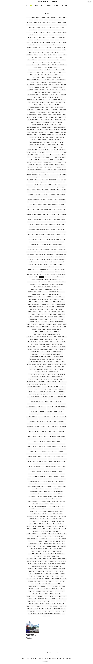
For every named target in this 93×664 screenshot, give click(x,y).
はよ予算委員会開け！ (49, 227)
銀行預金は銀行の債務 (45, 521)
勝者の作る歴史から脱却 (52, 112)
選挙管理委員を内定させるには (55, 294)
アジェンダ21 (39, 541)
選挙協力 (58, 189)
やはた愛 (59, 114)
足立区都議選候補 (47, 414)
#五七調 (48, 601)
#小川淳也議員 (48, 608)
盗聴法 (60, 182)
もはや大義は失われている (51, 381)
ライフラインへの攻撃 (51, 391)
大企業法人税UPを (32, 496)
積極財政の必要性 (36, 531)
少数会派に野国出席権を (51, 169)
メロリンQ (57, 94)
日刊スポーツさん (60, 217)
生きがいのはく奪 (32, 394)
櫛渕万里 (38, 27)
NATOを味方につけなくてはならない (36, 69)
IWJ (31, 344)
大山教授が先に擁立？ (41, 271)
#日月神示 (57, 581)
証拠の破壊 (39, 394)
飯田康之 (54, 54)
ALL (27, 17)
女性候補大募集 (31, 164)
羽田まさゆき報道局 (48, 219)
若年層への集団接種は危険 (58, 356)
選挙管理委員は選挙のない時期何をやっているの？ (37, 291)
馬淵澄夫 (49, 57)
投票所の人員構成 (32, 306)
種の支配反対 (51, 321)
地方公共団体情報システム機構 (50, 184)
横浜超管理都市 (61, 264)
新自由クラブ (61, 262)
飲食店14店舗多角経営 (47, 479)
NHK (52, 149)
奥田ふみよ (40, 117)
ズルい (63, 506)
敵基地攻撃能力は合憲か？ (46, 64)
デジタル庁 (30, 40)
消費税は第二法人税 (62, 486)
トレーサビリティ (47, 444)
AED (62, 179)
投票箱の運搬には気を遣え (34, 242)
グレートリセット (31, 541)
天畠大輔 (49, 114)
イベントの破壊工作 (60, 391)
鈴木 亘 (37, 182)
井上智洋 (59, 54)
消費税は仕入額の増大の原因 (54, 84)
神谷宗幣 (31, 35)
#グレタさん (38, 611)
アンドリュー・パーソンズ (52, 384)
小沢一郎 (55, 262)
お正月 (63, 613)
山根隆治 (62, 361)
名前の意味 (62, 573)
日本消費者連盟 (63, 449)
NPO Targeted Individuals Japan (37, 401)
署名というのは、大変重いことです (35, 379)
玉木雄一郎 (29, 25)
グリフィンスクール (31, 259)
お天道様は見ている (39, 109)
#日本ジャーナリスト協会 (47, 606)
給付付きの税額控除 (42, 511)
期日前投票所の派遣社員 (57, 244)
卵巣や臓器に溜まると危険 (57, 344)
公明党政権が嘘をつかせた (36, 513)
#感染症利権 (57, 611)
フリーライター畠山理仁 (59, 369)
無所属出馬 (29, 214)
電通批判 (54, 324)
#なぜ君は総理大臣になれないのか (59, 608)
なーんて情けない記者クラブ (56, 351)
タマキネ (49, 536)
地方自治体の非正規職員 (49, 306)
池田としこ (59, 439)
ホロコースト (61, 571)
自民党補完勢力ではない (32, 114)
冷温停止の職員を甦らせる (59, 316)
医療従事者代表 (55, 424)
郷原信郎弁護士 (31, 44)
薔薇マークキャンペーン (60, 102)
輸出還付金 (49, 518)
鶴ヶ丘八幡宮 (53, 62)
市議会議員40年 (62, 259)
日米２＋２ (43, 72)
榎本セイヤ (59, 326)
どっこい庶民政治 (63, 416)
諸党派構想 (48, 212)
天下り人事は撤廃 (30, 254)
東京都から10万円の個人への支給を (45, 404)
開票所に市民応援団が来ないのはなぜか (35, 301)
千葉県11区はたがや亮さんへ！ (59, 479)
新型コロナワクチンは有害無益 (50, 436)
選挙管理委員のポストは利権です (37, 289)
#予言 (46, 581)
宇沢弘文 (28, 324)
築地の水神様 (61, 429)
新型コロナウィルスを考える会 (39, 331)
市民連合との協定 (45, 189)
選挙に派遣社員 (40, 306)
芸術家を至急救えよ (62, 404)
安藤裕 (28, 172)
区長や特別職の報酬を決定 (35, 284)
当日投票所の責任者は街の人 (45, 244)
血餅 (58, 179)
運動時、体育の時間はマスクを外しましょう (41, 464)
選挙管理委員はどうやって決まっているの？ (36, 296)
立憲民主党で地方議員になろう (49, 162)
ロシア (36, 35)
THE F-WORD (31, 429)
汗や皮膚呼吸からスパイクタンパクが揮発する (57, 561)
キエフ (40, 35)
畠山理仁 (48, 25)
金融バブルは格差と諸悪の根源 (39, 212)
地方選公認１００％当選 (31, 162)
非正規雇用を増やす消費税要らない (39, 476)
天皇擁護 (51, 124)
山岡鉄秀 (54, 329)
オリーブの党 (54, 451)
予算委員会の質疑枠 (41, 152)
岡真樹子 (44, 329)
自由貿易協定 (54, 446)
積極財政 (43, 77)
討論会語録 (64, 189)
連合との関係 (52, 189)
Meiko (31, 339)
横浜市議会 (39, 232)
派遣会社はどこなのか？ (60, 296)
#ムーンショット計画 (41, 601)
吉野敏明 (35, 22)
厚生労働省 (61, 451)
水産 (39, 281)
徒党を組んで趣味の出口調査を (60, 127)
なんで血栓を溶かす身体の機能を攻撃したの (56, 563)
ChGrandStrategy (33, 137)
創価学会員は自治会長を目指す (58, 242)
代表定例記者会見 (62, 202)
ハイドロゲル (41, 154)
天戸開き (30, 576)
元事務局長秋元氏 (62, 199)
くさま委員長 (45, 232)
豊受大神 (57, 576)
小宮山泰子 (55, 459)
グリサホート (29, 449)
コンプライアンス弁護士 (44, 274)
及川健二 (48, 44)
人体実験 (55, 571)
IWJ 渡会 (41, 202)
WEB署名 (64, 454)
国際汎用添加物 (42, 446)
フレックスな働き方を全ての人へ (34, 474)
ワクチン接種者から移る (58, 548)
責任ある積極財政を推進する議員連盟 (38, 172)
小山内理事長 (51, 232)
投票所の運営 (29, 134)
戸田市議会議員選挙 (57, 47)
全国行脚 (54, 409)
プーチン (50, 147)
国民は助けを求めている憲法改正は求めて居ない (36, 169)
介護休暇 (60, 471)
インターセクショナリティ (34, 431)
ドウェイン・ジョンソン (31, 459)
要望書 (63, 469)
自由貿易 (57, 237)
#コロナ (44, 616)
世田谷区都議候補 (62, 424)
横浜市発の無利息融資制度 (61, 254)
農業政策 (57, 40)
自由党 (50, 262)
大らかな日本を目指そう (31, 404)
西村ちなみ (54, 22)
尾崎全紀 (63, 341)
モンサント (35, 446)
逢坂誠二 (28, 42)
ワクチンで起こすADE (61, 546)
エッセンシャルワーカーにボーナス (53, 89)
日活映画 (38, 314)
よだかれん (51, 117)
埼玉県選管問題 (48, 366)
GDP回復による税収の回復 (46, 531)
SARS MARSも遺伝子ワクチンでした (35, 543)
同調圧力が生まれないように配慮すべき (34, 454)
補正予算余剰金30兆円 (59, 227)
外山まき (50, 20)
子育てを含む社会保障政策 (33, 207)
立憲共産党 (46, 194)
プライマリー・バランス (61, 172)
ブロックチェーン (42, 62)
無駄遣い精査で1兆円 (48, 491)
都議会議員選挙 (30, 426)
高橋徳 (64, 439)
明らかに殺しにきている (49, 167)
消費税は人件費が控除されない (57, 484)
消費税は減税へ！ (57, 489)
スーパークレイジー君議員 (41, 222)
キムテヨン (34, 117)
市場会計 (36, 276)
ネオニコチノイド (61, 444)
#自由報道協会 (37, 606)
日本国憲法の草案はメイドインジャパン (58, 578)
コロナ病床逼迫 (32, 421)
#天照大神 (52, 591)
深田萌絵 (33, 314)
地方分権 (44, 204)
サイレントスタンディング (44, 174)
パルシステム (37, 451)
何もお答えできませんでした (48, 267)
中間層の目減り (61, 496)
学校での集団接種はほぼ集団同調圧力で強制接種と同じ (40, 356)
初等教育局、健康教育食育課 (50, 466)
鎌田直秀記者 (41, 366)
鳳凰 (60, 124)
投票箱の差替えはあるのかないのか (47, 304)
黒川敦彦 (64, 17)
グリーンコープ (56, 449)
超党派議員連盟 (43, 182)
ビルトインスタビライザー (34, 521)
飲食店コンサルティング (37, 479)
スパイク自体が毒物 (31, 346)
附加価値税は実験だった (34, 518)
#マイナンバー (38, 583)
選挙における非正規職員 (44, 249)
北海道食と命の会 (47, 449)
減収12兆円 (39, 496)
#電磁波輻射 (31, 588)
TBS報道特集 (50, 199)
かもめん (36, 424)
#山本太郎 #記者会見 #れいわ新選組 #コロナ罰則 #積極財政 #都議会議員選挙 (44, 613)
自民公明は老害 (62, 149)
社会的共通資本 (34, 324)
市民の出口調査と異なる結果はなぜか (57, 299)
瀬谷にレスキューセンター (44, 319)
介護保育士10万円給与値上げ (39, 89)
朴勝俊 (45, 54)
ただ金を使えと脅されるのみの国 (33, 64)
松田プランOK (47, 109)
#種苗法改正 (41, 608)
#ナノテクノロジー (62, 598)
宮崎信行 (54, 72)
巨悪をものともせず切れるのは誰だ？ (41, 264)
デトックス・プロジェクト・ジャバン (53, 49)
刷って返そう (48, 528)
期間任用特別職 (62, 247)
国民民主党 (42, 42)
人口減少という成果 (53, 349)
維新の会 (34, 152)
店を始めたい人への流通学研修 (37, 279)
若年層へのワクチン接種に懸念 (55, 454)
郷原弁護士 (61, 309)
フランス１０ (58, 42)
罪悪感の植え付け (61, 389)
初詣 (42, 74)
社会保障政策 (61, 204)
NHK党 (65, 209)
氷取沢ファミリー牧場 (41, 259)
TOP (26, 5)
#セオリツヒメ (45, 591)
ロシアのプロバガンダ (40, 99)
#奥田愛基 (44, 611)
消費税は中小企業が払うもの (38, 489)
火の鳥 (56, 124)
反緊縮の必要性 (43, 533)
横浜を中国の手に (53, 264)
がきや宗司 (46, 117)
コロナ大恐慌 (42, 528)
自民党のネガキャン (38, 194)
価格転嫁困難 (63, 84)
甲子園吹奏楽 (63, 94)
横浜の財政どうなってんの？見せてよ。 (58, 274)
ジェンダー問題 (63, 426)
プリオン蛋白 (61, 177)
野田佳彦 (56, 149)
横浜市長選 (48, 344)
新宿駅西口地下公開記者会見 (60, 157)
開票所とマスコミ (48, 301)
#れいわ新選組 (62, 586)
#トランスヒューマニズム (32, 598)
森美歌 (52, 52)
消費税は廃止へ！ (48, 489)
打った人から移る (49, 571)
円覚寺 (31, 74)
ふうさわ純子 (36, 49)
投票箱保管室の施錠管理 (60, 304)
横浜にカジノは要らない (49, 339)
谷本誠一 (54, 439)
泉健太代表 (46, 164)
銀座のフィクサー (38, 237)
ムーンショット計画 (59, 35)
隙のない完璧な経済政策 (60, 222)
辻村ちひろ (37, 426)
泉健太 (48, 17)
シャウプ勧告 (42, 518)
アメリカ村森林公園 (39, 254)
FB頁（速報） (56, 5)
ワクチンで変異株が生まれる (58, 536)
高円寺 (46, 429)
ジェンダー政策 (53, 187)
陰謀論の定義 (36, 349)
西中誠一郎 (49, 72)
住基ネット (55, 182)
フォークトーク (29, 184)
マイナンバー (39, 187)
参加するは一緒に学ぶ (42, 114)
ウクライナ (45, 35)
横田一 (36, 202)
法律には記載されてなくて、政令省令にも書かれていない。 (41, 508)
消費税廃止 (50, 476)
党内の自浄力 (63, 192)
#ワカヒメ (31, 603)
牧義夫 (32, 57)
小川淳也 (48, 22)
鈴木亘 (65, 533)
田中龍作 (64, 22)
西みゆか (64, 114)
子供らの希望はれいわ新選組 (32, 419)
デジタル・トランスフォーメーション (53, 154)
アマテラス (29, 578)
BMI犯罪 (30, 391)
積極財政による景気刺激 (44, 503)
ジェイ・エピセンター (41, 25)
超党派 (45, 461)
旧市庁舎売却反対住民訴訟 (49, 254)
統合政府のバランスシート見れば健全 (55, 533)
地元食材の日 (61, 319)
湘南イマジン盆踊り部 (42, 97)
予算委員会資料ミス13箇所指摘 (43, 197)
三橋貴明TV (61, 112)
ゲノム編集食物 (40, 461)
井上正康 (59, 329)
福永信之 (57, 361)
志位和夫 (57, 192)
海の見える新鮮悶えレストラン (58, 276)
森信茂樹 (35, 54)
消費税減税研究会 (33, 30)
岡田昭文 (34, 364)
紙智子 (65, 459)
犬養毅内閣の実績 (47, 74)
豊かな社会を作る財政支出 (58, 523)
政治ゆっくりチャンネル (38, 219)
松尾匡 (57, 27)
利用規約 (28, 658)
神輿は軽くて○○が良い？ (37, 267)
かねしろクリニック (47, 439)
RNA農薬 (54, 444)
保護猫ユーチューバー (33, 217)
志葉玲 (29, 102)
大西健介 (40, 57)
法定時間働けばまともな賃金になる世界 (49, 471)
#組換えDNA (47, 598)
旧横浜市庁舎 (34, 174)
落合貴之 (63, 154)
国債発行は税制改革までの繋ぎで (36, 491)
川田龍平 (42, 52)
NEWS (36, 5)
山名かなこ (43, 49)
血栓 (65, 179)
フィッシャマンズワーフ (32, 281)
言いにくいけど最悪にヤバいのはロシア (51, 67)
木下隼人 (29, 157)
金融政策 (40, 104)
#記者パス (37, 603)
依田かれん (43, 426)
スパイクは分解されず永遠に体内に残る (45, 30)
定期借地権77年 (52, 224)
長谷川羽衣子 (48, 77)
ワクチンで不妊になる (59, 30)
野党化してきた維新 (36, 92)
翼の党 (49, 451)
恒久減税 (50, 496)
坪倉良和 (37, 44)
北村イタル (44, 27)
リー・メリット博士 (41, 546)
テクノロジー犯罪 (60, 399)
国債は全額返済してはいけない (51, 526)
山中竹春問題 (29, 274)
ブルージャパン (37, 40)
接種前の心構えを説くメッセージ (37, 351)
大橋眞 (59, 336)
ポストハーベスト (62, 446)
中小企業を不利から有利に (46, 501)
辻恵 (56, 117)
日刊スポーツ (37, 371)
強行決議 (62, 69)
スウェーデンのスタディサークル (44, 416)
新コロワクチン (56, 573)
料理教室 (46, 279)
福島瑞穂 (29, 461)
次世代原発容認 (54, 109)
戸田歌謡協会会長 (46, 142)
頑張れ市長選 (45, 137)
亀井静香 (64, 324)
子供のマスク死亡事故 (55, 464)
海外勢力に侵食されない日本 (37, 124)
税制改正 (49, 207)
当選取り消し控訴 (31, 222)
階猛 (36, 57)
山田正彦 (47, 52)
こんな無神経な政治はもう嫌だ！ (35, 481)
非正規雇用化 (58, 498)
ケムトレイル (30, 389)
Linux (64, 182)
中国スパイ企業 (54, 309)
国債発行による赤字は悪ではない (45, 523)
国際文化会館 (42, 344)
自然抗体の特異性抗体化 (51, 546)
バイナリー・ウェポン (31, 546)
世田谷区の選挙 (33, 309)
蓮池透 (54, 114)
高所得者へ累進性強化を (57, 493)
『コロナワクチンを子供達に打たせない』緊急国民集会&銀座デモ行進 (46, 334)
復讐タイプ (57, 271)
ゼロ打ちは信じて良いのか (43, 299)
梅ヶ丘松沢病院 (30, 424)
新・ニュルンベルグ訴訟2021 (34, 177)
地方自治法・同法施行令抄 (38, 286)
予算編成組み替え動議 (56, 92)
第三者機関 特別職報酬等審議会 (56, 284)
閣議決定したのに (33, 511)
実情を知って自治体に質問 (54, 129)
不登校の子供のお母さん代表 (44, 424)
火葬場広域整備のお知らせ (60, 167)
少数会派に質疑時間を (62, 169)
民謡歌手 (55, 411)
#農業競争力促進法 (62, 606)
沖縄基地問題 (49, 411)
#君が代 (52, 601)
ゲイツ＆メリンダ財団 (47, 541)
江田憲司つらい (58, 267)
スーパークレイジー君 (62, 25)
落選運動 (28, 232)
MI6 (54, 541)
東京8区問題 (30, 194)
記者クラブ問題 (32, 369)
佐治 (28, 202)
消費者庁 (32, 451)
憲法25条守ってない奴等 (32, 149)
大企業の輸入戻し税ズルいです (50, 486)
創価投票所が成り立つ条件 (46, 242)
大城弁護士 (39, 364)
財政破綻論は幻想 (56, 528)
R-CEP (62, 237)
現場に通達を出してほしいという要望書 (37, 359)
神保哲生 (63, 311)
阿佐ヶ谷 (41, 429)
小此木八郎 (43, 44)
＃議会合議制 (35, 593)
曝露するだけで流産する (31, 561)
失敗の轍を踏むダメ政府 (46, 513)
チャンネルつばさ (62, 349)
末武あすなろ (29, 49)
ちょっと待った (52, 194)
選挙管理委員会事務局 (60, 306)
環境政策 (52, 40)
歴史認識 (46, 124)
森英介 (62, 144)
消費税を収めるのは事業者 (42, 84)
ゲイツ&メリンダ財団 (38, 556)
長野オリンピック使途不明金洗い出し (43, 326)
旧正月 (59, 62)
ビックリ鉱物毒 (30, 179)
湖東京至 (40, 54)
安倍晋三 (53, 172)
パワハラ (62, 271)
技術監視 (45, 399)
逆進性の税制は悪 (62, 516)
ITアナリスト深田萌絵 (32, 239)
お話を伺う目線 (61, 421)
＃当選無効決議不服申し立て (33, 586)
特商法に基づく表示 (52, 658)
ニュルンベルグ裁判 (47, 573)
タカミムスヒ (63, 59)
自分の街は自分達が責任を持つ (46, 127)
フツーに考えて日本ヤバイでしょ (47, 119)
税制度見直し (62, 212)
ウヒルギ (47, 576)
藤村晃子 (35, 20)
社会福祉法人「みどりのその (52, 259)
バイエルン (29, 446)
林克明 (34, 25)
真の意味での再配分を (36, 498)
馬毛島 (38, 72)
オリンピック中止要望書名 (47, 386)
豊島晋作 (55, 147)
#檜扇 (64, 601)
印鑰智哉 (63, 461)
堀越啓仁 (49, 459)
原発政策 (38, 189)
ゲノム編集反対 (44, 321)
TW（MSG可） (65, 5)
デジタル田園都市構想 (60, 37)
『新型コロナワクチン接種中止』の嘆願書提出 (42, 441)
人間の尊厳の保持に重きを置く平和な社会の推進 (36, 381)
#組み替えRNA (54, 598)
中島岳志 (49, 54)
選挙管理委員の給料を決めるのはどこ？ (39, 294)
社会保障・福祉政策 (61, 187)
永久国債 (50, 104)
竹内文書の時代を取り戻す (41, 112)
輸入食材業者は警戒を (31, 84)
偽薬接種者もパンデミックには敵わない (36, 571)
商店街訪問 (42, 87)
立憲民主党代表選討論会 (57, 209)
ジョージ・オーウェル (62, 184)
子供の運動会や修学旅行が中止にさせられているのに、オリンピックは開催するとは (46, 376)
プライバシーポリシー (34, 658)
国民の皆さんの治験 (44, 349)
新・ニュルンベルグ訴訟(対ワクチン (35, 573)
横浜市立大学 (58, 232)
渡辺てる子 (57, 52)
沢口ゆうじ (34, 329)
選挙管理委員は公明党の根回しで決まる (52, 286)
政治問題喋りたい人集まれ (60, 119)
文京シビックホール (62, 99)
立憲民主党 (43, 17)
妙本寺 (64, 72)
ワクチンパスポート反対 (37, 214)
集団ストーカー (32, 27)
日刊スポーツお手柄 (60, 137)
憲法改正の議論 (40, 209)
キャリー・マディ (42, 37)
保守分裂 (40, 311)
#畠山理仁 (54, 603)
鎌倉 (35, 74)
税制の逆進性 (35, 503)
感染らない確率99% (61, 436)
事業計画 (31, 276)
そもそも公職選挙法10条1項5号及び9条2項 (37, 361)
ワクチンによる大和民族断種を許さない (36, 107)
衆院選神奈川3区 (52, 217)
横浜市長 (33, 232)
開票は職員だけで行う (53, 247)
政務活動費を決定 (45, 284)
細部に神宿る (47, 351)
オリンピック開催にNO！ (31, 406)
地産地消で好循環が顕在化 (61, 79)
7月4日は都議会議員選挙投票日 (60, 406)
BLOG (31, 5)
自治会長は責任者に (35, 244)
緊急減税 (45, 496)
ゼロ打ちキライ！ (41, 239)
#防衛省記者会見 (60, 603)
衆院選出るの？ (57, 219)
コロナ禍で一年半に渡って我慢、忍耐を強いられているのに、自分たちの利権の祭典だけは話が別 (46, 374)
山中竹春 (40, 20)
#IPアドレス (62, 581)
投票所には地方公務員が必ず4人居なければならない (38, 247)
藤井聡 (29, 234)
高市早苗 (48, 172)
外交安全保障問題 (42, 207)
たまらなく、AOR (59, 339)
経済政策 (54, 207)
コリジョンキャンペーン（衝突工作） (57, 394)
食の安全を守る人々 (56, 441)
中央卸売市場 (44, 281)
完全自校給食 (50, 316)
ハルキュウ (48, 99)
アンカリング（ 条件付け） (48, 396)
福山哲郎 (32, 202)
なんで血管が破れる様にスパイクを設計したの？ (37, 563)
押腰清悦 (46, 401)
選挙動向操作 (30, 154)
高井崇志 (28, 117)
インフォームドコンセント (34, 52)
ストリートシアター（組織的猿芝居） (34, 396)
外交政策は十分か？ (31, 72)
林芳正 (58, 144)
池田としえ (64, 336)
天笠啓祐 (64, 49)
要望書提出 (44, 451)
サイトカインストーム (53, 538)
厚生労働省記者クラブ (50, 359)
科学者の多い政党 (62, 109)
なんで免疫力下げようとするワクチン (35, 568)
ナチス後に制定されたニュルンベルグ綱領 (52, 434)
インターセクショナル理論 (46, 431)
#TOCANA (37, 588)
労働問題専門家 (56, 476)
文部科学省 (33, 471)
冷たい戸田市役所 (54, 142)
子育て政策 (62, 40)
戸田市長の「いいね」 (48, 369)
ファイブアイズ (56, 152)
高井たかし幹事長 (37, 159)
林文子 (45, 311)
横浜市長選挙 (53, 17)
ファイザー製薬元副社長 (59, 553)
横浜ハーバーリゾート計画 (47, 314)
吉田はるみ (40, 162)
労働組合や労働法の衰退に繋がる (48, 498)
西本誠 (39, 139)
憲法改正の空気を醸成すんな (44, 149)
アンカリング (48, 152)
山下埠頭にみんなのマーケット (55, 279)
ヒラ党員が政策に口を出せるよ (33, 119)
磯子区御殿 (31, 264)
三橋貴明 (59, 22)
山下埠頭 (36, 339)
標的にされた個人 (52, 399)
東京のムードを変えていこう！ (56, 401)
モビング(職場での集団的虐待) (60, 396)
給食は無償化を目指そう (49, 79)
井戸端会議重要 (55, 416)
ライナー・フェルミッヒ (37, 434)
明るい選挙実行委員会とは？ (32, 132)
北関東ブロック (55, 212)
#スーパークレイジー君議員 (52, 586)
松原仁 (45, 57)
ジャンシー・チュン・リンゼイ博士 (54, 551)
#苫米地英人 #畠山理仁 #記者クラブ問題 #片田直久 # (55, 596)
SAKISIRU (53, 229)
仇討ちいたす (56, 104)
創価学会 (61, 142)
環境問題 (40, 204)
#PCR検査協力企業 (31, 611)
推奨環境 (23, 658)
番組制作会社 (43, 199)
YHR (49, 311)
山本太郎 (38, 17)
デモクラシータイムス (33, 366)
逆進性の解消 (62, 501)
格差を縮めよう (50, 406)
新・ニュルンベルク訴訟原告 (48, 553)
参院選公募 (51, 164)
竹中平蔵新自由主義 (46, 474)
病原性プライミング (43, 538)
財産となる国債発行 (33, 523)
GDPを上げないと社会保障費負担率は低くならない (37, 506)
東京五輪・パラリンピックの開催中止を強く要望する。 (54, 379)
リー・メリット (32, 536)
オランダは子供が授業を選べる (58, 414)
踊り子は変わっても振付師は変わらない (35, 167)
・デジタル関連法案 (57, 583)
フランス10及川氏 (51, 222)
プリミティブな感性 (33, 409)
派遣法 (30, 476)
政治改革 (35, 204)
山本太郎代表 (50, 159)
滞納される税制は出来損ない (52, 516)
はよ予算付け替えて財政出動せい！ (36, 227)
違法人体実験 (45, 394)
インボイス (31, 87)
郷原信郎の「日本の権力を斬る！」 (43, 229)
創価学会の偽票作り (33, 299)
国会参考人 (62, 474)
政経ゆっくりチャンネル (32, 47)
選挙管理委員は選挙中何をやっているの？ (57, 291)
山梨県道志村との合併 (51, 252)
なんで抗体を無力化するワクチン (55, 566)
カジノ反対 (37, 321)
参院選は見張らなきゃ (31, 129)
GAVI (45, 556)
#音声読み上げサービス (38, 581)
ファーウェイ (46, 309)
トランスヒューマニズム (32, 37)
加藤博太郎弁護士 (61, 44)
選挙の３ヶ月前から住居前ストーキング (36, 144)
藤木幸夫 (64, 42)
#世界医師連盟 (41, 598)
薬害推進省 (30, 349)
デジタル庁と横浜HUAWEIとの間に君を (57, 269)
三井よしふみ (51, 35)
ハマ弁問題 (41, 339)
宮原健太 (59, 72)
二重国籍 (63, 234)
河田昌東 (35, 456)
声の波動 (49, 409)
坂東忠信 (49, 329)
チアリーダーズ (34, 97)
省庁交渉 (49, 182)
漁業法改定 (55, 606)
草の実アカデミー (35, 102)
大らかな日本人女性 (42, 409)
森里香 (39, 329)
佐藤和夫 (64, 326)
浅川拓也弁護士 (48, 47)
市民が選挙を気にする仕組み (42, 129)
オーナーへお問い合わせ (67, 658)
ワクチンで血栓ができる (32, 59)
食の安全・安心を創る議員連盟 (54, 461)
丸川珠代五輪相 (43, 384)
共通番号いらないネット (38, 184)
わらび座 (60, 411)
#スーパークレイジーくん (45, 588)
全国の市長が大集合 (57, 77)
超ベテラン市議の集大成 (31, 252)
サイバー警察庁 (63, 152)
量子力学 (54, 122)
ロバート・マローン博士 (41, 346)
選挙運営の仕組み (62, 249)
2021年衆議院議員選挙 (37, 157)
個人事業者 (36, 87)
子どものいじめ (62, 386)
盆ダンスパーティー (58, 97)
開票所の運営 (63, 132)
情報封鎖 (49, 389)
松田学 (39, 22)
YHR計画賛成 (31, 321)
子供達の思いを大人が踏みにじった (55, 139)
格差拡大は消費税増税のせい (33, 501)
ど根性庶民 (39, 471)
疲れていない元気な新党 (59, 107)
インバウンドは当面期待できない (33, 533)
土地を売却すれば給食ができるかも (41, 224)
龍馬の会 (39, 137)
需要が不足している (56, 531)
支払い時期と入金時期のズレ (56, 197)
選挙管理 (35, 134)
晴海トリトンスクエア (62, 381)
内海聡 (55, 336)
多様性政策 (46, 187)
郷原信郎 (53, 42)
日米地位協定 (55, 202)
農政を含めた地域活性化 (52, 204)
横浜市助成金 (40, 309)
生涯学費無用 (30, 89)
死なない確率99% (30, 439)
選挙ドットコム (63, 364)
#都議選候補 (43, 586)
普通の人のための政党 (47, 122)
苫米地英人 (64, 174)
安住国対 (63, 89)
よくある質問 (59, 658)
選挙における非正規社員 (54, 132)
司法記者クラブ (41, 47)
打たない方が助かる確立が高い (53, 556)
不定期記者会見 (32, 229)
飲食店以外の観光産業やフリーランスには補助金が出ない (53, 481)
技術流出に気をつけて (51, 234)
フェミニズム (54, 431)
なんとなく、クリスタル (44, 341)
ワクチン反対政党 (42, 134)
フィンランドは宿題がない (32, 416)
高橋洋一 (64, 54)
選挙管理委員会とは (50, 296)
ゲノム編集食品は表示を (38, 449)
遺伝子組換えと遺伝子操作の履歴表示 (36, 444)
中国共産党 (52, 237)
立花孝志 (30, 212)
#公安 (33, 583)
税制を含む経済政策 (61, 207)
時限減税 (55, 496)
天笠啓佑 (30, 456)
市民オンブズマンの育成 (61, 252)
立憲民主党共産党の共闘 (32, 311)
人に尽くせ (31, 316)
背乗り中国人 (46, 237)
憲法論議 (28, 189)
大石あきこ (44, 159)
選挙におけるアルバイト (44, 132)
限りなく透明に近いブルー (33, 341)
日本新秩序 (54, 32)
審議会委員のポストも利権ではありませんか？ (57, 281)
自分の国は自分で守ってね (49, 69)
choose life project (45, 40)
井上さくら (31, 224)
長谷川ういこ (42, 32)
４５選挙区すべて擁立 (49, 107)
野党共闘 (62, 27)
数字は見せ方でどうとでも (33, 269)
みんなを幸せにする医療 (51, 421)
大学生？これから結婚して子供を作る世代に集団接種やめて (51, 354)
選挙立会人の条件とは (50, 239)
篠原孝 (34, 461)
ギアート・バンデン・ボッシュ (53, 59)
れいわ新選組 (32, 17)
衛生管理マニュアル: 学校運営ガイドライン (36, 466)
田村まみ (60, 459)
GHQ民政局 (41, 578)
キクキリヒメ (35, 578)
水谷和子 (44, 364)
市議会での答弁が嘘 (60, 229)
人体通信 (36, 154)
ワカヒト (52, 576)
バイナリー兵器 (45, 179)
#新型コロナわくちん (32, 601)
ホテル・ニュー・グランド (55, 341)
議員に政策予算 (43, 316)
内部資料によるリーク (50, 192)
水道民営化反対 (42, 324)
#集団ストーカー (31, 591)
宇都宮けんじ (50, 364)
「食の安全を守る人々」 (41, 459)
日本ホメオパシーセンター (37, 551)
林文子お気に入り (32, 271)
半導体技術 (32, 237)
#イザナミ (57, 591)
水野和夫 (35, 104)
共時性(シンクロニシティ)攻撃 (40, 389)
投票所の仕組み (54, 249)
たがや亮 (62, 52)
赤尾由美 (59, 32)
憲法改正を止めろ (47, 209)
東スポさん (30, 219)
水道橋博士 (36, 32)
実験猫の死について (48, 543)
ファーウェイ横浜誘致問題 (61, 214)
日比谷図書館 (49, 336)
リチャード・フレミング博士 (52, 346)
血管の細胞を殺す (52, 179)
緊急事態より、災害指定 (59, 164)
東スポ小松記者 (34, 139)
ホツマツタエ (35, 62)
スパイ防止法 (52, 214)
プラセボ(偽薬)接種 (62, 538)
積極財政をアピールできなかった (38, 192)
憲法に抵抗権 (45, 214)
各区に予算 (36, 316)
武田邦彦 (64, 32)
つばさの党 (54, 44)
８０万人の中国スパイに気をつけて (38, 234)
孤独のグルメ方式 (61, 314)
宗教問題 (56, 364)
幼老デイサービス (53, 319)
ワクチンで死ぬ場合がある (59, 20)
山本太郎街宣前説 (60, 409)
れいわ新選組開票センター (48, 157)
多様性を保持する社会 (53, 429)
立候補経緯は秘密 (50, 271)
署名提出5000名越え (34, 354)
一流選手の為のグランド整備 (58, 366)
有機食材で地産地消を (35, 82)
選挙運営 (55, 314)
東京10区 (62, 476)
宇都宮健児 (56, 386)
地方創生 (64, 47)
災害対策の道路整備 (33, 319)
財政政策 (45, 104)
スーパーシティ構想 (51, 37)
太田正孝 (30, 20)
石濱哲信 (59, 17)
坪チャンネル (47, 276)
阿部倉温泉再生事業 (50, 257)
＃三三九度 (41, 593)
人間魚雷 (53, 326)
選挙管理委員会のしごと (53, 371)
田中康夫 (45, 20)
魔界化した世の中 (59, 359)
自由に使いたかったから (58, 508)
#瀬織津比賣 (38, 591)
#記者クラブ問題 (30, 606)
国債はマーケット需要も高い (32, 528)
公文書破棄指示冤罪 (30, 326)
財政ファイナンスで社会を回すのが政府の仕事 (35, 526)
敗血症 (63, 543)
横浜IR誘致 (36, 344)
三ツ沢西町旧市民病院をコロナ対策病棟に (36, 257)
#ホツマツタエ (29, 32)
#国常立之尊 (29, 22)
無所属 (46, 262)
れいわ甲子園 (50, 97)
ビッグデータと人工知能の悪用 (39, 391)
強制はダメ (45, 454)
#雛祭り (46, 593)
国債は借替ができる (62, 526)
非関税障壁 (48, 446)
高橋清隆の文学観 (50, 134)
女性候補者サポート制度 (61, 162)
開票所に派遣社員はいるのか (33, 304)
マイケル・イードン (42, 59)
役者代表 (55, 404)
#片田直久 (42, 603)
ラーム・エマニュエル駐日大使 (36, 147)
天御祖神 (44, 536)
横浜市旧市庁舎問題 (60, 224)
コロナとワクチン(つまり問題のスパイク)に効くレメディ (41, 548)
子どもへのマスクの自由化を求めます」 (52, 469)
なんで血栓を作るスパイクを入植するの (39, 566)
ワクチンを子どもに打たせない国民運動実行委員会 (36, 336)
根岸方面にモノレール (41, 252)
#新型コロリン (51, 611)
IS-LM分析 (42, 102)
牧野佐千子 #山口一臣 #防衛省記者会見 (34, 596)
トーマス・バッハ (62, 384)
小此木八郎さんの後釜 (43, 217)
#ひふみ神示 (51, 581)
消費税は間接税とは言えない (58, 518)
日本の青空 (47, 578)
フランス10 (54, 25)
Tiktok (49, 616)
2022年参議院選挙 (30, 99)
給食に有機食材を (44, 82)
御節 (48, 62)
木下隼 (30, 159)
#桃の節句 (51, 593)
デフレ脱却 (63, 528)
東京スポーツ (44, 371)
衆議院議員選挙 (29, 54)
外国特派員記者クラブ (55, 311)
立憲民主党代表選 (35, 42)
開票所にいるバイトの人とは (33, 249)
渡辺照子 (29, 479)
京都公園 (60, 147)
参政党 (44, 22)
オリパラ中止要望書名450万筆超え (34, 386)
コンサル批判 (48, 324)
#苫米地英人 (48, 603)
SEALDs (55, 199)
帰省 (38, 74)
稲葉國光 (40, 456)
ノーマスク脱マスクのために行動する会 (36, 469)
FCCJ (29, 314)
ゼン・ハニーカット (51, 27)
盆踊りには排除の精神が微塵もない (33, 94)
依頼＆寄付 (48, 5)
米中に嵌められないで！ (38, 67)
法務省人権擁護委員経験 (59, 257)
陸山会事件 (36, 274)
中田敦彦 (47, 102)
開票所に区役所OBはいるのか (59, 301)
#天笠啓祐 (63, 611)
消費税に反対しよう (41, 406)
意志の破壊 (55, 389)
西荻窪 (37, 429)
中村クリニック (39, 439)
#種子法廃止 (29, 608)
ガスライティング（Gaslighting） (35, 399)
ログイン (89, 1)
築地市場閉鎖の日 (42, 411)
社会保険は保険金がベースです (55, 506)
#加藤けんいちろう (55, 588)
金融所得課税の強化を (35, 493)
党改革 (30, 204)
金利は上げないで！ (36, 77)
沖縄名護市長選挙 (47, 202)
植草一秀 (52, 102)
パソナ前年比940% (55, 474)
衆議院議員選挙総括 (61, 194)
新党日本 (59, 324)
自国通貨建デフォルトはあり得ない (57, 521)
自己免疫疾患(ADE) (56, 543)
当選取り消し (44, 139)
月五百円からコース (62, 117)
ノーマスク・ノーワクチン (56, 174)
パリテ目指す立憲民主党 (59, 159)
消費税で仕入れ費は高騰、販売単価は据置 (35, 486)
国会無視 (57, 69)
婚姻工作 (58, 234)
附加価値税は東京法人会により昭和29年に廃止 (36, 516)
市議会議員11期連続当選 (34, 262)
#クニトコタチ (57, 593)
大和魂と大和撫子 (30, 109)
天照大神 (62, 576)
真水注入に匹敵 (55, 501)
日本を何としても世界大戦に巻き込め (59, 64)
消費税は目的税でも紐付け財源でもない (55, 511)
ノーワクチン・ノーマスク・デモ (53, 331)
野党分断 (33, 189)
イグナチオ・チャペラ (60, 456)
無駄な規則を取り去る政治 (44, 419)
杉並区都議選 (61, 431)
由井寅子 (44, 551)
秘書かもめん (51, 137)
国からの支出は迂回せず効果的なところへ (35, 79)
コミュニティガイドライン (43, 658)
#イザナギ (63, 591)
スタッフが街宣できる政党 (36, 122)
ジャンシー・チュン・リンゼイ (47, 177)
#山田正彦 (36, 608)
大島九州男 (48, 32)
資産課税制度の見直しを (58, 491)
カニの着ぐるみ (34, 411)
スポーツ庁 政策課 (61, 466)
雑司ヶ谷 (47, 87)
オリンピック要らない (41, 421)
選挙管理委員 (63, 129)
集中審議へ (33, 197)
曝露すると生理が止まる (42, 561)
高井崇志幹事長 (45, 94)
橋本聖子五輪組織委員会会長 (32, 384)
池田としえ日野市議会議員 (61, 134)
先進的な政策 (32, 112)
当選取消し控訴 (40, 369)
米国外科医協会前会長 (60, 541)
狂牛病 (56, 177)
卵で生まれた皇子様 (40, 576)
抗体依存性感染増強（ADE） (32, 538)
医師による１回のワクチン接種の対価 (35, 436)
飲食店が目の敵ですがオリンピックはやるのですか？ (40, 484)
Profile (42, 5)
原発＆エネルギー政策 (31, 209)
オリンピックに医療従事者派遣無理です (58, 419)
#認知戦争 (62, 588)
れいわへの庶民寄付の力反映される (57, 87)
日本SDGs (60, 122)
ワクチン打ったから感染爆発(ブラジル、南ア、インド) (54, 568)
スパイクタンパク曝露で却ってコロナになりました (56, 558)
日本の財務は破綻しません (58, 74)
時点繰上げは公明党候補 (50, 144)
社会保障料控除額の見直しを (46, 493)
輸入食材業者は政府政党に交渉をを (55, 82)
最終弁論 (63, 219)
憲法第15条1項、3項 (50, 361)
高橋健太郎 (48, 42)
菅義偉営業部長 (63, 346)
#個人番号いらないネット (47, 583)
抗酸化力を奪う (37, 179)
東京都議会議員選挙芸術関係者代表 (35, 414)
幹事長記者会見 (39, 164)
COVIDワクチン (31, 182)
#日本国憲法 (30, 581)
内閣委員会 (29, 174)
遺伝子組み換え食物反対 (59, 321)
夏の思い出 (52, 94)
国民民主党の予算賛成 (46, 92)
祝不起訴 (64, 232)
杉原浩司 (45, 147)
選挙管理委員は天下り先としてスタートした (53, 289)
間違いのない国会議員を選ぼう (33, 127)
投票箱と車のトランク (60, 239)
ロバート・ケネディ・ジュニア (49, 456)
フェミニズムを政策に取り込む (52, 426)
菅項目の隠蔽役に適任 (44, 269)
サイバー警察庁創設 (32, 187)
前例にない (29, 152)
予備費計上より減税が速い (55, 503)
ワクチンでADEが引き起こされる (35, 553)
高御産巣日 (39, 536)
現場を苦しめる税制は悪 (57, 513)
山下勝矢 (29, 364)
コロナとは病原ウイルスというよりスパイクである (36, 558)
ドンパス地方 (54, 99)
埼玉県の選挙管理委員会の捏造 (36, 142)
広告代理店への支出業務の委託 (33, 199)
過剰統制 (28, 192)
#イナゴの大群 (59, 601)
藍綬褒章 (42, 262)
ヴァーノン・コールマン (57, 57)
